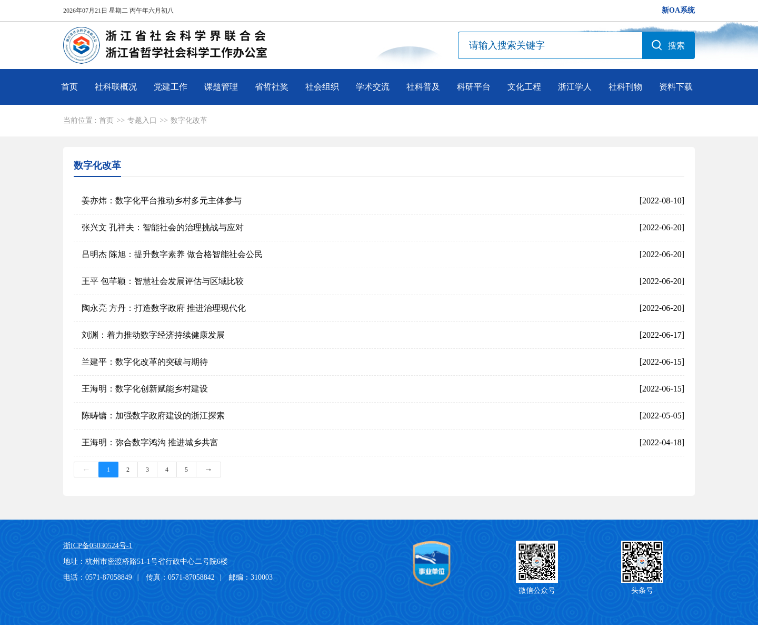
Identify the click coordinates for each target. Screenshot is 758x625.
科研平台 (474, 86)
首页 (69, 86)
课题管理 (221, 86)
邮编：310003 (250, 577)
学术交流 (373, 86)
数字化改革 (189, 120)
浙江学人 (575, 86)
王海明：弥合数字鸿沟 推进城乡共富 (150, 442)
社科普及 (423, 86)
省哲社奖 (271, 86)
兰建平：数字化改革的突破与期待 (145, 361)
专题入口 (142, 120)
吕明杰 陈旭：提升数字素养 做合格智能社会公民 (172, 254)
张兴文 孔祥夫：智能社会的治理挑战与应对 (163, 227)
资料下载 (676, 86)
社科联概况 (116, 86)
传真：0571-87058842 (180, 577)
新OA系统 (678, 10)
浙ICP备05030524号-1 (97, 546)
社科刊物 (625, 86)
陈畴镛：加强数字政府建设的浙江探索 (153, 415)
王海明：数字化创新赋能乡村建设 (145, 388)
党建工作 (170, 86)
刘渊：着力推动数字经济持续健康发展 (153, 334)
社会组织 (322, 86)
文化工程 (524, 86)
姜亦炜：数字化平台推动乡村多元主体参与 (162, 200)
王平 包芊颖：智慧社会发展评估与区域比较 (163, 281)
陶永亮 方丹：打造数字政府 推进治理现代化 (164, 308)
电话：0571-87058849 (97, 577)
